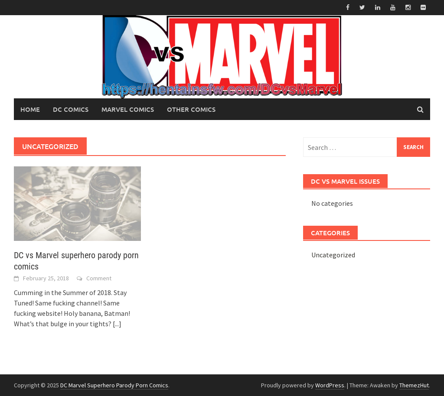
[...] (117, 323)
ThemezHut (414, 385)
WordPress (329, 385)
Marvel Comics (127, 109)
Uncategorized (333, 254)
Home (30, 109)
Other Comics (191, 109)
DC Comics (70, 109)
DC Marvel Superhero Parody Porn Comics (114, 385)
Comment (98, 278)
